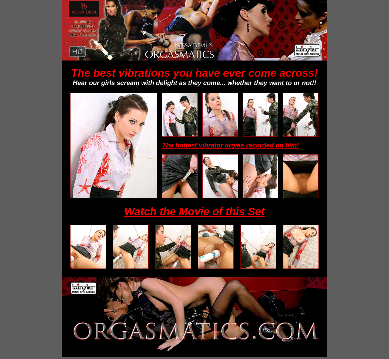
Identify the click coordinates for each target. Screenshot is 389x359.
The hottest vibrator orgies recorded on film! (230, 145)
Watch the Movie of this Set (194, 211)
